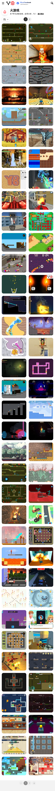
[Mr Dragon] (41, 326)
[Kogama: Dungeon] (41, 724)
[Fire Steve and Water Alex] (41, 703)
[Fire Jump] (41, 347)
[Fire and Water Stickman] (14, 116)
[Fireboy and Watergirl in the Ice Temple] (14, 74)
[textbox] (6, 19)
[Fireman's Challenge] (41, 745)
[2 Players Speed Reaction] (41, 284)
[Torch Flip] (14, 556)
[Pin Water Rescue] (14, 347)
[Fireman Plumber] (41, 221)
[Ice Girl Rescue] (14, 703)
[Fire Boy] (14, 410)
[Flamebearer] (14, 452)
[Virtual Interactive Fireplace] (14, 95)
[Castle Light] (41, 661)
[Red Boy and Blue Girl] (41, 452)
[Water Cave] (14, 326)
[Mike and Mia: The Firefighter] (14, 137)
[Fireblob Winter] (41, 410)
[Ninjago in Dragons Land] (14, 661)
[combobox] (6, 19)
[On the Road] (41, 158)
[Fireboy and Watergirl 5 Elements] (41, 33)
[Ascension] (41, 389)
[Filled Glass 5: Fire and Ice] (14, 284)
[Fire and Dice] (41, 766)
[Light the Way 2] (14, 682)
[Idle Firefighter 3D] (41, 514)
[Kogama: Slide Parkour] (41, 556)
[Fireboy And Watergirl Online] (14, 472)
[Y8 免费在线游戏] (11, 3)
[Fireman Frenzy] (14, 535)
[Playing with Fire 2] (41, 535)
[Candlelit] (41, 431)
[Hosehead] (14, 305)
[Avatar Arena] (14, 158)
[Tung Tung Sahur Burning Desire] (41, 54)
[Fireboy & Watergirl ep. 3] (14, 33)
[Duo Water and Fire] (14, 619)
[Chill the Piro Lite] (14, 724)
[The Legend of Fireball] (14, 745)
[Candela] (14, 431)
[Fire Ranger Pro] (41, 200)
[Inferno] (14, 242)
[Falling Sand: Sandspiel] (41, 472)
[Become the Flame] (41, 368)
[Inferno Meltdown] (14, 389)
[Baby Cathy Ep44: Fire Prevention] (41, 619)
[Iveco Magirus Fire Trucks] (14, 263)
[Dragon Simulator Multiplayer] (41, 137)
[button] (41, 13)
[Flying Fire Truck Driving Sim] (14, 221)
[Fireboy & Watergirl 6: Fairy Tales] (41, 116)
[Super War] (41, 242)
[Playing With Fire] (14, 640)
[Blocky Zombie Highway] (41, 577)
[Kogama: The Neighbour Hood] (41, 640)
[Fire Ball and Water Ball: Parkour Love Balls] (14, 766)
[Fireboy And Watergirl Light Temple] (14, 54)
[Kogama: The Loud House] (41, 95)
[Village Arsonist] (41, 305)
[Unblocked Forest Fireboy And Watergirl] (41, 682)
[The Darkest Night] (14, 368)
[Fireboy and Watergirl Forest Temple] (14, 493)
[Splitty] (41, 598)
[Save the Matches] (14, 598)
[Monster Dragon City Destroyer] (14, 200)
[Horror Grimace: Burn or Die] (14, 514)
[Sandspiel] (14, 179)
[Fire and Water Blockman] (41, 493)
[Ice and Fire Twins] (41, 179)
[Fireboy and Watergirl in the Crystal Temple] (41, 74)
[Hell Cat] (41, 263)
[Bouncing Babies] (14, 577)
